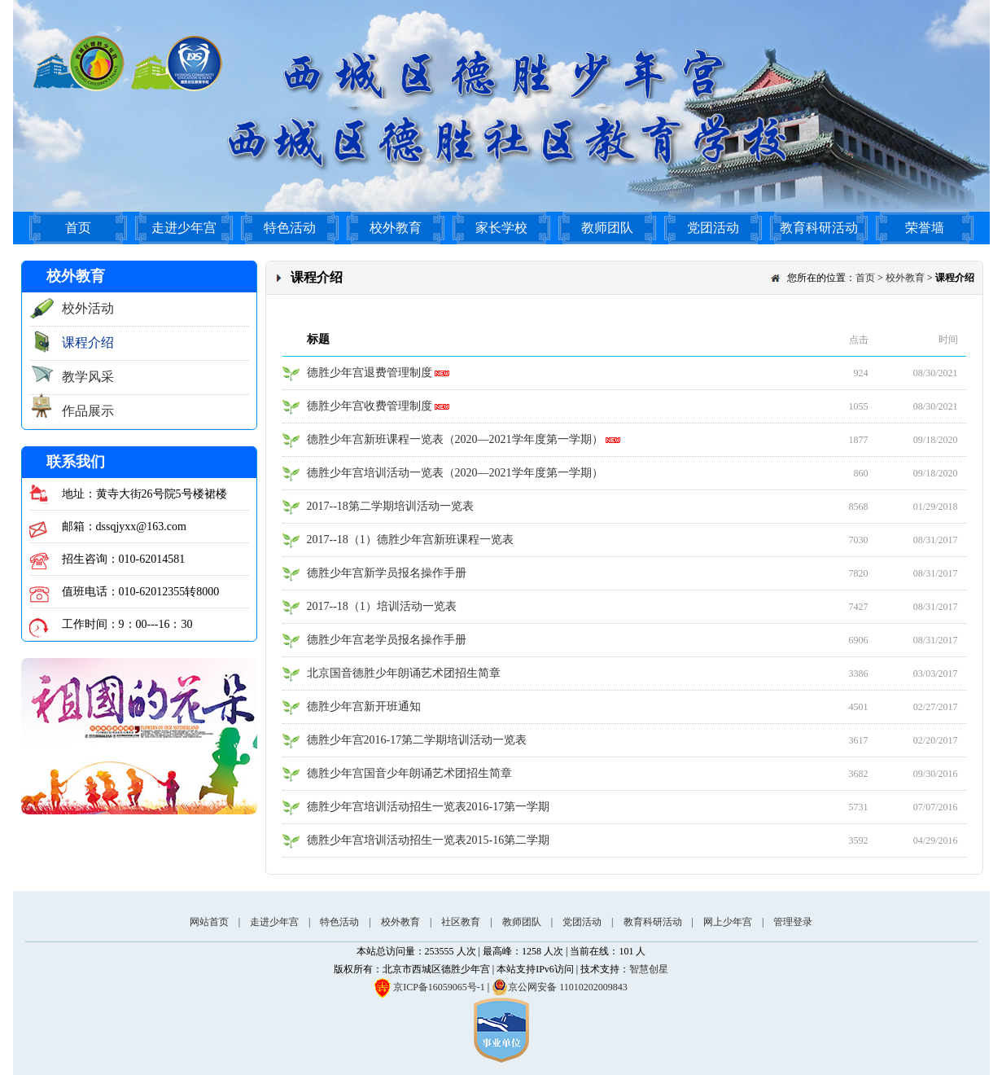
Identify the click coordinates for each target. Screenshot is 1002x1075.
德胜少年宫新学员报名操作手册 (386, 573)
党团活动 (713, 228)
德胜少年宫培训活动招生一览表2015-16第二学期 (428, 840)
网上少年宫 (727, 922)
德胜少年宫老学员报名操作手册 (386, 640)
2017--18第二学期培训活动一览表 (390, 506)
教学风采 (88, 377)
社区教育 (460, 922)
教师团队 (607, 228)
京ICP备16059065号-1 (439, 987)
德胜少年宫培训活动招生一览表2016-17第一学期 (428, 807)
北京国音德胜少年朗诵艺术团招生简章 (404, 673)
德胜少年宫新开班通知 (364, 706)
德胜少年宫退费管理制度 (378, 372)
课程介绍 (88, 342)
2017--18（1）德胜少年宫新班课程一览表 (410, 539)
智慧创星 (648, 969)
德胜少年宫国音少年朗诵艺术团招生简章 (409, 773)
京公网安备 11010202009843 (560, 987)
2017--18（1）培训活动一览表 (382, 606)
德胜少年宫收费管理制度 (378, 406)
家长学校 (501, 228)
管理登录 (792, 922)
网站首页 (209, 922)
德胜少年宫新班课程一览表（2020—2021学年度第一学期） (464, 439)
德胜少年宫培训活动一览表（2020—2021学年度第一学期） (455, 473)
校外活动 (88, 308)
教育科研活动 (819, 228)
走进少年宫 (184, 228)
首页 (78, 228)
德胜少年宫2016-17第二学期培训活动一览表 (417, 740)
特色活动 (290, 228)
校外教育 (396, 228)
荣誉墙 (924, 228)
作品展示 (88, 411)
